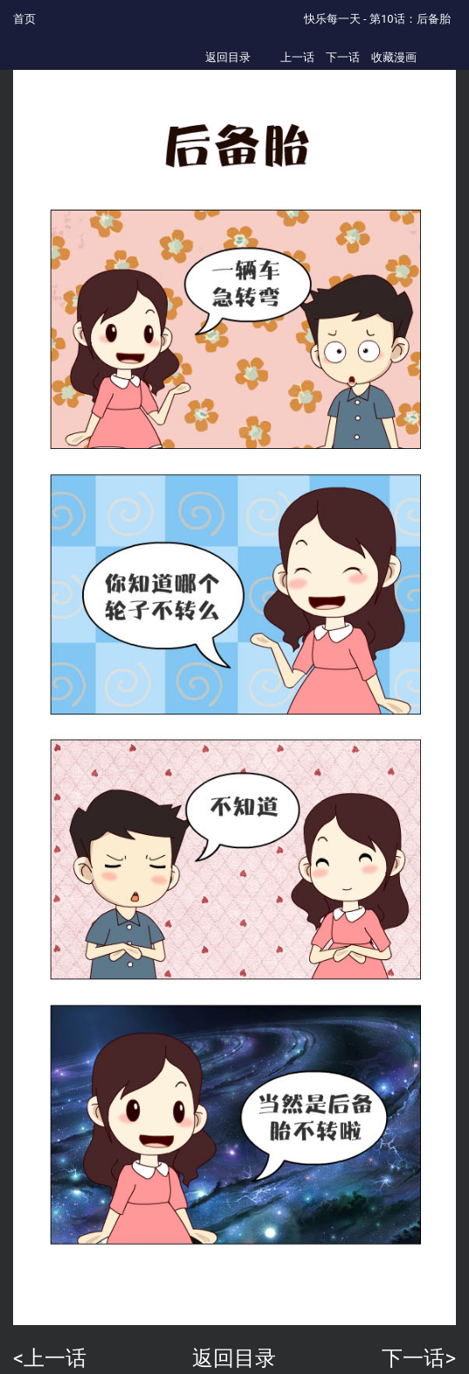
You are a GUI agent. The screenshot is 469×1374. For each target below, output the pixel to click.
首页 (24, 18)
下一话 (343, 57)
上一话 (297, 57)
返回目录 (228, 57)
